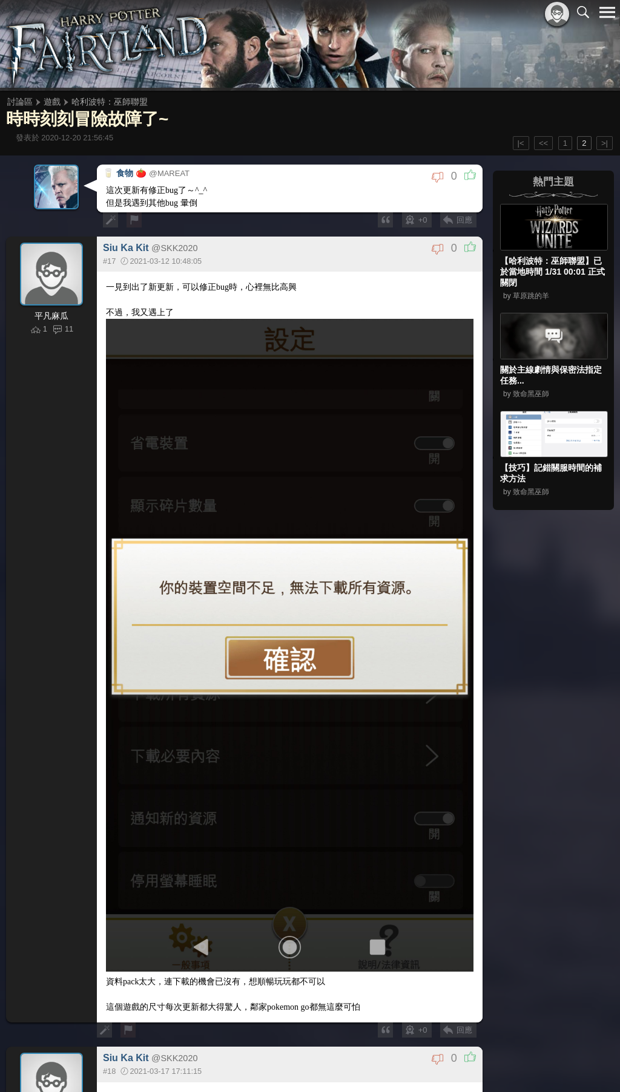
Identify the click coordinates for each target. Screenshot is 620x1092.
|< (521, 143)
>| (604, 143)
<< (543, 143)
